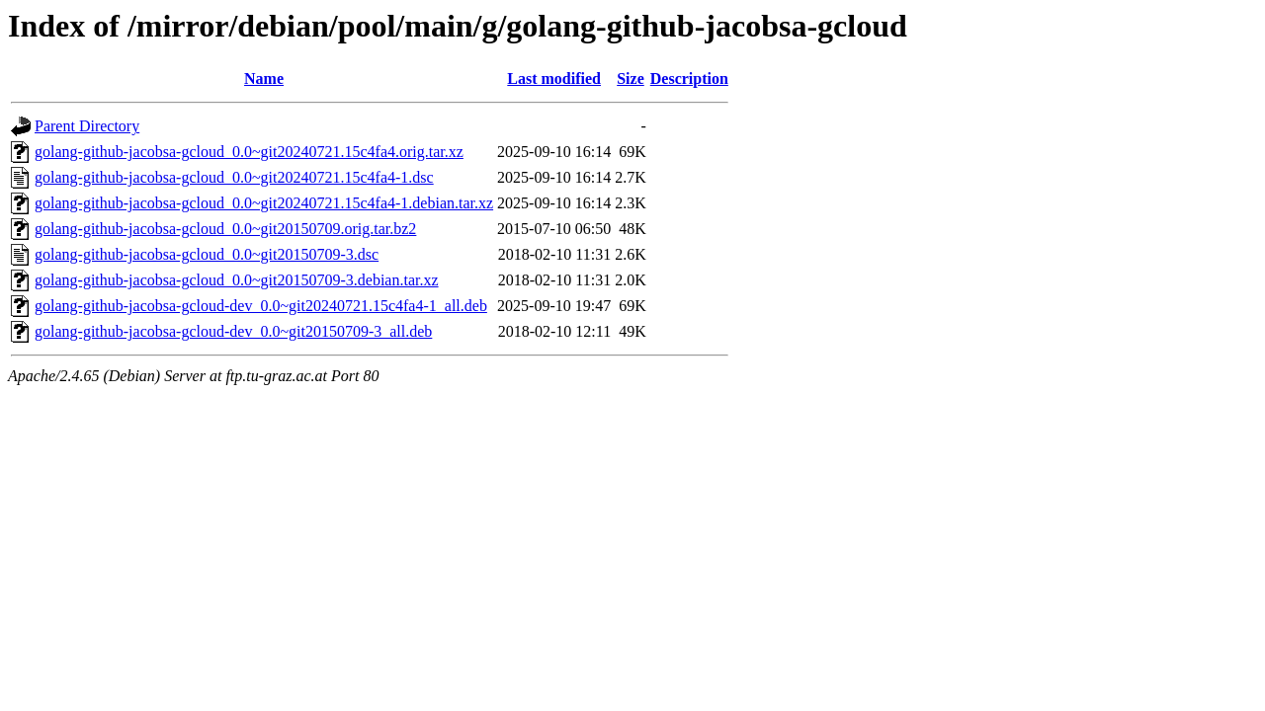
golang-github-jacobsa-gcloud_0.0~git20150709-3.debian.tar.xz (237, 280)
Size (630, 78)
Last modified (554, 78)
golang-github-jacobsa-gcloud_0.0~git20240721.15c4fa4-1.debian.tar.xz (264, 203)
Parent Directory (87, 126)
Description (689, 78)
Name (264, 78)
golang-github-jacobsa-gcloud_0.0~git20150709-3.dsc (207, 254)
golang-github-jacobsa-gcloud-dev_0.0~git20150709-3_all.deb (233, 331)
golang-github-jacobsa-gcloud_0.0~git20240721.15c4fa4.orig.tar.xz (249, 151)
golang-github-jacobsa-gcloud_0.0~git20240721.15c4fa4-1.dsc (234, 177)
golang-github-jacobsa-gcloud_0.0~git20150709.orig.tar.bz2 (225, 228)
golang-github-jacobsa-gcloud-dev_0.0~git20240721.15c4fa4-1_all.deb (261, 305)
